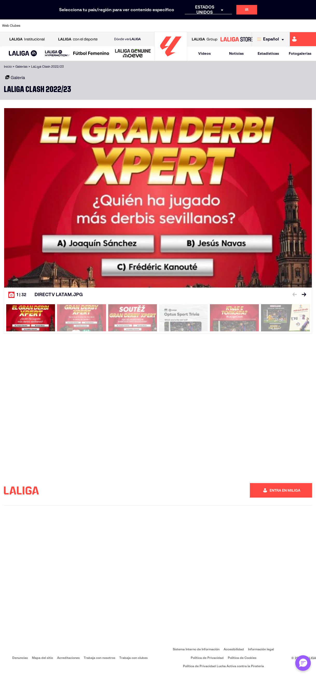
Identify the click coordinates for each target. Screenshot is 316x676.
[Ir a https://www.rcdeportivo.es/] (207, 26)
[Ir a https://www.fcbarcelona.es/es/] (119, 26)
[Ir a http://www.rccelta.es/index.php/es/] (75, 26)
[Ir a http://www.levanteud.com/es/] (148, 26)
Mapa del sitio (42, 657)
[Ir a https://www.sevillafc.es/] (281, 26)
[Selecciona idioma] (271, 39)
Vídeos (204, 53)
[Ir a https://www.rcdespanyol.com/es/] (222, 26)
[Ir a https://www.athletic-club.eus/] (31, 26)
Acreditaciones (68, 657)
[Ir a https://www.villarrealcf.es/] (310, 26)
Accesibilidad (234, 649)
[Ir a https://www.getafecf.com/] (134, 26)
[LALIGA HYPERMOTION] (57, 53)
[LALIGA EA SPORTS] (23, 53)
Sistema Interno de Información (196, 649)
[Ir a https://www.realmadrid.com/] (251, 26)
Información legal (261, 649)
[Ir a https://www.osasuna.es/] (60, 26)
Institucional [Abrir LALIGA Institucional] (27, 39)
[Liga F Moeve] (91, 53)
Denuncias (20, 657)
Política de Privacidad (207, 657)
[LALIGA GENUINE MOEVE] (133, 53)
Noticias (236, 53)
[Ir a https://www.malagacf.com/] (163, 26)
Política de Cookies (242, 657)
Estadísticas (268, 53)
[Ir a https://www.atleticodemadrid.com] (46, 26)
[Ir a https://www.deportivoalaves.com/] (90, 26)
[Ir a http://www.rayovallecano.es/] (192, 26)
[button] (23, 53)
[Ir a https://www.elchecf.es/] (104, 26)
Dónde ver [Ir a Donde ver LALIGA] (127, 39)
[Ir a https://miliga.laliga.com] (303, 39)
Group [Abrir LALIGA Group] (204, 39)
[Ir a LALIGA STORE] (236, 39)
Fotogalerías (300, 53)
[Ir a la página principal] (171, 58)
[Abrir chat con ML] (303, 663)
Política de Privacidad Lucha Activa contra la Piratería (223, 666)
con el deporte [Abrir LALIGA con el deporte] (78, 39)
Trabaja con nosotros (99, 657)
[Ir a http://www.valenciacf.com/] (295, 26)
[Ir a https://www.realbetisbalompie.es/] (237, 26)
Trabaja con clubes (133, 657)
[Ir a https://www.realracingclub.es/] (178, 26)
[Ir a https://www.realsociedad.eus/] (266, 26)
